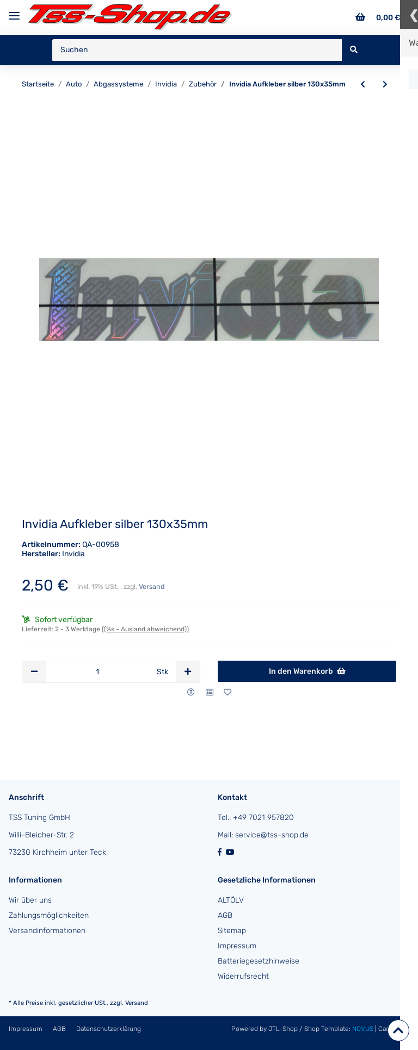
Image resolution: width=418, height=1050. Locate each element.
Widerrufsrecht (243, 976)
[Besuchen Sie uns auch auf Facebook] (222, 852)
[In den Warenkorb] (307, 671)
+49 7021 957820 (263, 817)
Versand (151, 586)
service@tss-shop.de (272, 835)
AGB (225, 915)
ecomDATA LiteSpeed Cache (366, 1037)
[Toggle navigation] (14, 11)
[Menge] (97, 672)
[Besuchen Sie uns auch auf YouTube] (231, 852)
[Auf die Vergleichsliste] (209, 692)
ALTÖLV (231, 900)
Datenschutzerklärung (108, 1029)
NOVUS (363, 1029)
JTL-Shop (283, 1029)
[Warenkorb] (378, 17)
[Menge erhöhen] (188, 672)
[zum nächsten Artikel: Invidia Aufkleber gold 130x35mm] (385, 85)
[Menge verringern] (34, 672)
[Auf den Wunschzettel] (227, 692)
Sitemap (232, 930)
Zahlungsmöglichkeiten (49, 915)
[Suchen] (197, 50)
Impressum (237, 945)
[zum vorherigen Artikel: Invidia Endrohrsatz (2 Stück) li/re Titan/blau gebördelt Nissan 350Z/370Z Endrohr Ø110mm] (363, 85)
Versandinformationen (47, 930)
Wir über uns (30, 900)
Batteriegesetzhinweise (258, 961)
